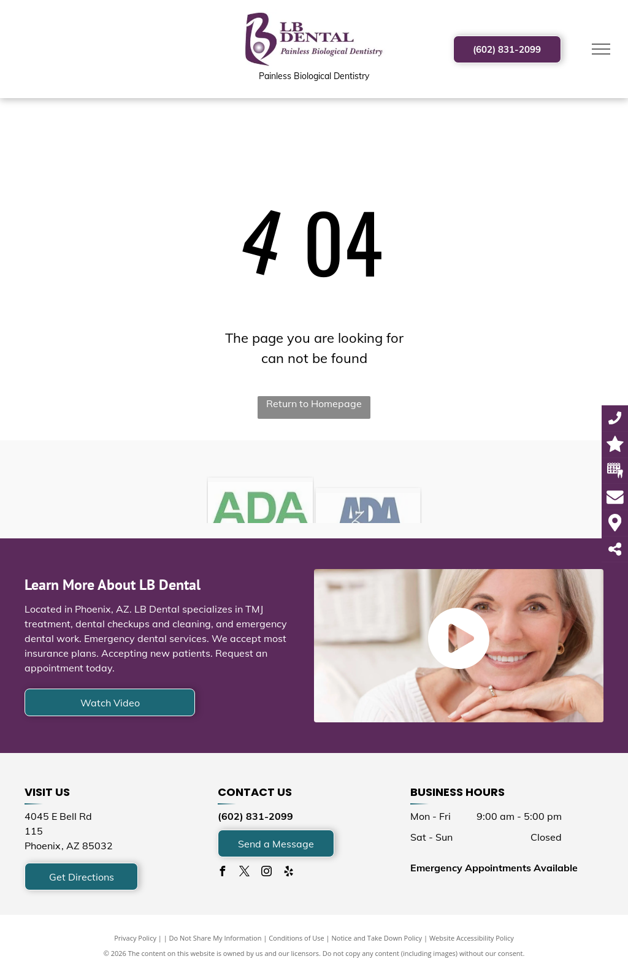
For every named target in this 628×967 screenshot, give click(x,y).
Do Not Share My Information (215, 937)
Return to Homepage (314, 403)
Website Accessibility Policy (471, 937)
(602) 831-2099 (255, 816)
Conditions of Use (296, 937)
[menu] (601, 49)
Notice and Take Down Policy (377, 937)
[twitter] (245, 872)
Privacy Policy (135, 937)
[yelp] (289, 872)
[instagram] (267, 872)
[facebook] (223, 872)
